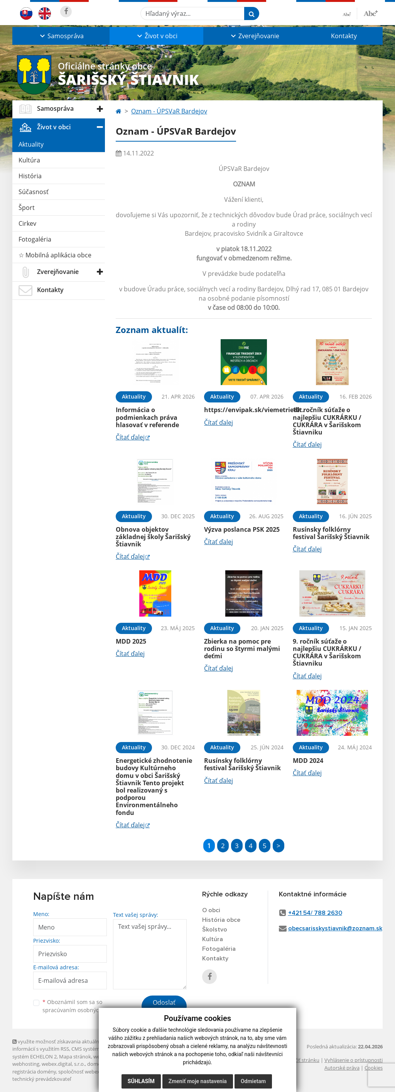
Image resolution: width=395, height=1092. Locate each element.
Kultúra (29, 160)
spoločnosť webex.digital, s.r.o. (93, 1071)
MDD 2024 (308, 760)
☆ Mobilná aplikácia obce (55, 255)
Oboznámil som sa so (81, 1006)
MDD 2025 (131, 641)
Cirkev (27, 223)
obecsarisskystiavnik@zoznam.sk (335, 928)
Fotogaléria (35, 239)
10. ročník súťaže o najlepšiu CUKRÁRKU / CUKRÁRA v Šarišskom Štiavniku (327, 421)
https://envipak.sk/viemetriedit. (254, 410)
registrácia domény (34, 1071)
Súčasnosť (34, 192)
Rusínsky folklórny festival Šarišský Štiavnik (331, 533)
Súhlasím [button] (141, 1081)
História (30, 176)
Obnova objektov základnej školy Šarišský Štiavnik (153, 536)
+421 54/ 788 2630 (315, 913)
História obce (221, 920)
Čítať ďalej (130, 437)
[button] (61, 36)
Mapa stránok (75, 1056)
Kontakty (344, 36)
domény (96, 1063)
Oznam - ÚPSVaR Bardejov (169, 111)
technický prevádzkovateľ (41, 1078)
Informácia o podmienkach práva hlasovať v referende (147, 417)
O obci (211, 910)
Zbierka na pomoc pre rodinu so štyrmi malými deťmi (242, 648)
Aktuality (31, 144)
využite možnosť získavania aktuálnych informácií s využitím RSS (59, 1045)
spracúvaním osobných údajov (81, 1010)
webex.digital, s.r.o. (63, 1063)
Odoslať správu (164, 1007)
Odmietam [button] (253, 1081)
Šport (27, 207)
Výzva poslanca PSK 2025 (242, 529)
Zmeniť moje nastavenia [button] (198, 1081)
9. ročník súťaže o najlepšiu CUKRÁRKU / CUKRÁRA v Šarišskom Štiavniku (327, 652)
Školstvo (214, 929)
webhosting (25, 1063)
